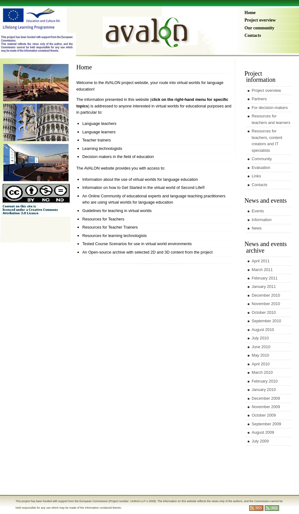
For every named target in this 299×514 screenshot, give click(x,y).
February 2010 (265, 381)
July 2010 (260, 338)
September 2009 (266, 424)
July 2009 (260, 441)
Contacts (252, 35)
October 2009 (264, 415)
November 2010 (266, 303)
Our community (259, 28)
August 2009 (263, 432)
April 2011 (261, 261)
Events (258, 211)
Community (262, 158)
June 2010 (261, 346)
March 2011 (262, 269)
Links (256, 176)
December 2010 (266, 295)
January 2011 (264, 286)
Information (262, 219)
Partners (259, 98)
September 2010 (266, 321)
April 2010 (261, 364)
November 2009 (266, 406)
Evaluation (261, 167)
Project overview (260, 20)
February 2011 (265, 278)
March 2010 (262, 372)
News (257, 228)
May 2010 (260, 355)
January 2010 (264, 389)
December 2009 (266, 398)
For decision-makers (270, 107)
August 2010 (263, 329)
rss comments (272, 508)
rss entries (256, 508)
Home (250, 12)
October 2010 (264, 312)
